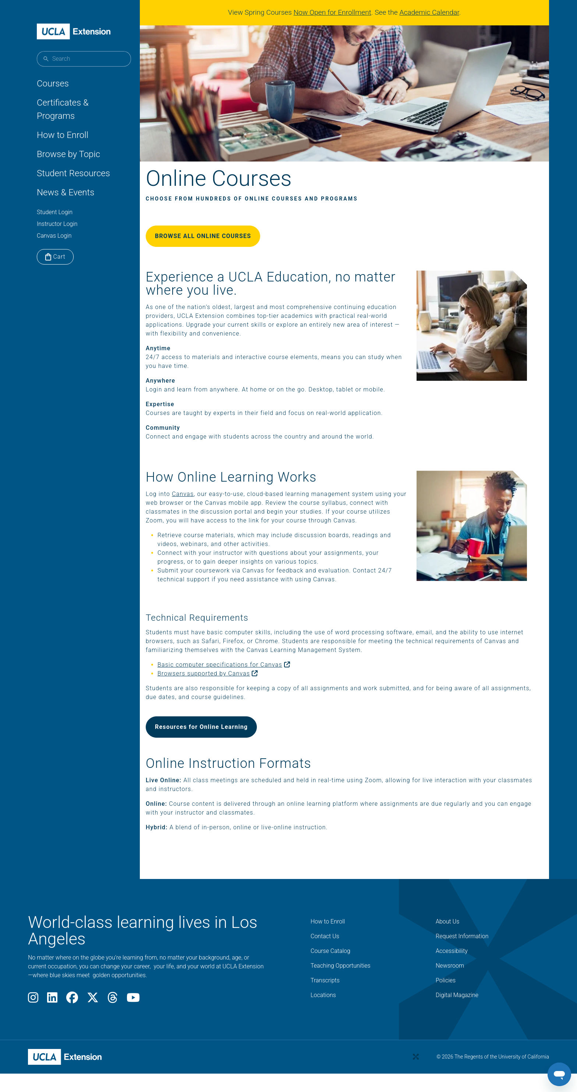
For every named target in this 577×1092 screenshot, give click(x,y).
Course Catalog (330, 969)
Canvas (200, 503)
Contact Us (325, 954)
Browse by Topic (68, 154)
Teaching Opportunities (341, 984)
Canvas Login (54, 235)
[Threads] (112, 1018)
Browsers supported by (228, 692)
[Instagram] (33, 1018)
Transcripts (325, 999)
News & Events (65, 192)
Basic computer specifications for (244, 683)
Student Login (54, 212)
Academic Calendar (432, 12)
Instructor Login (57, 223)
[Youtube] (133, 1018)
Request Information (462, 954)
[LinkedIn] (52, 1018)
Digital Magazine (457, 1013)
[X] (93, 1018)
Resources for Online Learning (219, 745)
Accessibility (452, 969)
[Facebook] (72, 1018)
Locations (323, 1013)
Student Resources (73, 173)
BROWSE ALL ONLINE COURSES (221, 245)
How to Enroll (62, 135)
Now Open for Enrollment (335, 12)
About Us (447, 940)
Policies (446, 999)
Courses (53, 83)
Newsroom (450, 984)
